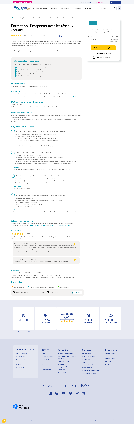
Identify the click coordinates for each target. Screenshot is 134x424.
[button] (4, 421)
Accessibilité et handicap (89, 373)
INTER (93, 23)
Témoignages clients (111, 358)
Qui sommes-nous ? (87, 353)
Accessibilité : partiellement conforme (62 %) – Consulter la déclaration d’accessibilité (94, 420)
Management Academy (64, 367)
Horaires (15, 271)
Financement (45, 51)
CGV (62, 420)
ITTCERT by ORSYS (22, 353)
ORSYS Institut (20, 356)
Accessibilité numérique (88, 376)
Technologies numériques (65, 353)
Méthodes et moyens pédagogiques (27, 102)
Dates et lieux (17, 282)
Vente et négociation (50, 18)
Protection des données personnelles (47, 420)
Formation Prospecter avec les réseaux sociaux (70, 18)
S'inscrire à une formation (46, 366)
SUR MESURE (111, 23)
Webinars (108, 361)
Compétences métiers (26, 18)
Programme (31, 51)
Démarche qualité (87, 359)
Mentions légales (28, 420)
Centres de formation (88, 365)
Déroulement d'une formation (47, 370)
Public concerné (18, 84)
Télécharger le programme (102, 53)
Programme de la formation (23, 127)
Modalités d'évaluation (21, 113)
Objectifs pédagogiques (28, 61)
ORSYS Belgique (20, 359)
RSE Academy (62, 372)
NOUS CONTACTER (99, 2)
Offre (43, 353)
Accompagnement (47, 356)
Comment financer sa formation (38, 225)
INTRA (101, 23)
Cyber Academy (62, 369)
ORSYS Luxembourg (21, 362)
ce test (74, 97)
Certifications (46, 359)
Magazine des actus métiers (111, 354)
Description (17, 51)
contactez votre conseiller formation (59, 225)
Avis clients (16, 230)
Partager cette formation (101, 57)
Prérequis (15, 91)
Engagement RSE (87, 362)
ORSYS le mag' (20, 367)
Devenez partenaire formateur (90, 370)
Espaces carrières (87, 367)
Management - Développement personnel (67, 357)
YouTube (107, 364)
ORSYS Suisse (20, 365)
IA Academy (61, 364)
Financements (46, 362)
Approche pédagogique (88, 356)
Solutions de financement (22, 221)
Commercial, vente (38, 18)
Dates (57, 51)
